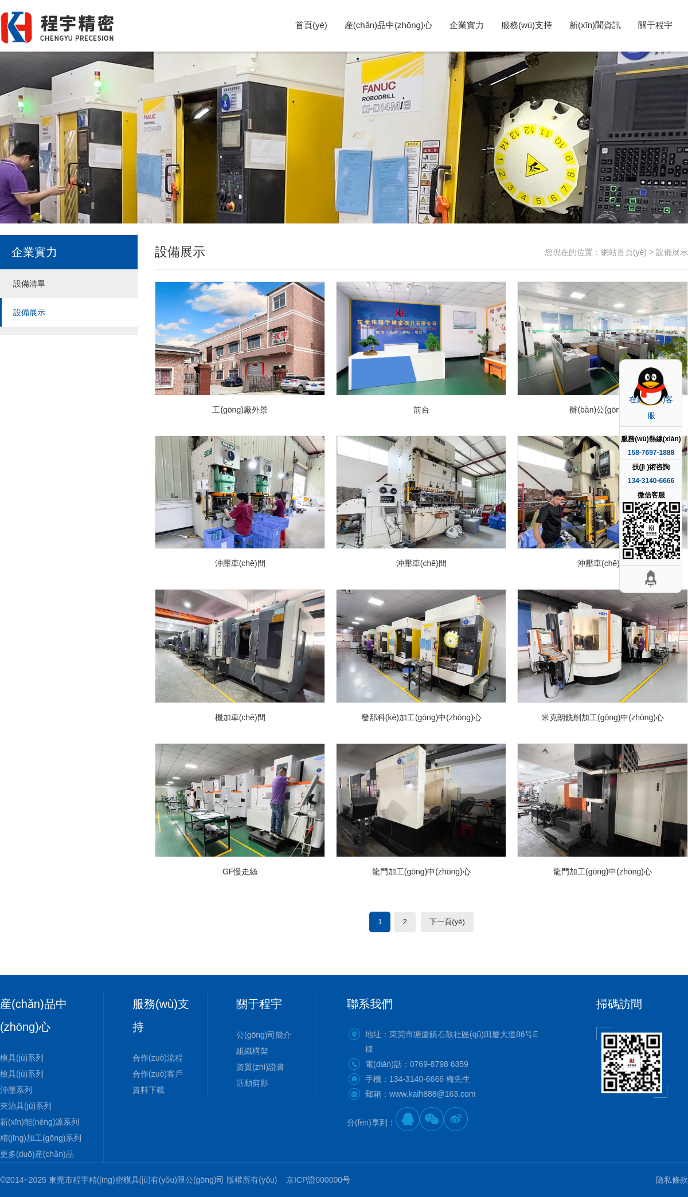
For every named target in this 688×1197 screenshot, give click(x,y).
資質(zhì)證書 (260, 1067)
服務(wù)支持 (526, 25)
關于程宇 (655, 25)
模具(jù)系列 (22, 1057)
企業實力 (466, 25)
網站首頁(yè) (624, 252)
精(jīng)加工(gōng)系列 (40, 1138)
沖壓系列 (16, 1089)
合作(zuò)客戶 (157, 1073)
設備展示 (29, 312)
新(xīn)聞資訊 (595, 25)
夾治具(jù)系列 (26, 1105)
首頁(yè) (311, 25)
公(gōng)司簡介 (263, 1034)
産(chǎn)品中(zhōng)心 (388, 25)
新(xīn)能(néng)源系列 (39, 1122)
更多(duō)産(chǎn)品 (37, 1154)
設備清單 (29, 283)
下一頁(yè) (446, 921)
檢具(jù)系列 (22, 1073)
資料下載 (148, 1089)
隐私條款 (672, 1179)
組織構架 (252, 1050)
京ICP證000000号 (318, 1179)
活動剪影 (252, 1083)
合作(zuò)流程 (157, 1057)
